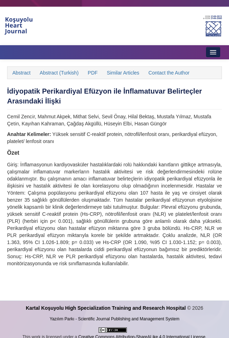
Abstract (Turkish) (59, 73)
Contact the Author (168, 73)
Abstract (21, 73)
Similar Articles (123, 73)
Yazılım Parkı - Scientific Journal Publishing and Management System (114, 318)
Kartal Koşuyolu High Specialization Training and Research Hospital (106, 308)
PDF (93, 73)
